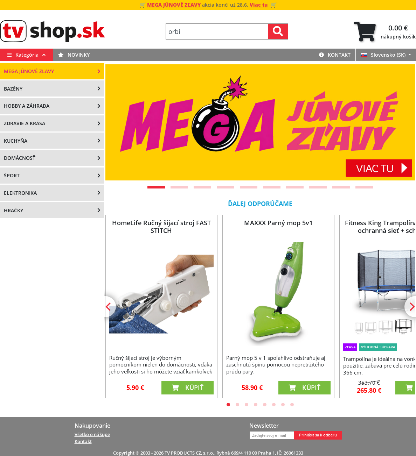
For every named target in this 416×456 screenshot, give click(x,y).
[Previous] (119, 122)
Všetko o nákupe (92, 434)
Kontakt (335, 54)
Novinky (74, 54)
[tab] (384, 32)
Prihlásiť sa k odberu (318, 435)
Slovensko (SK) (384, 54)
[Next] (400, 122)
